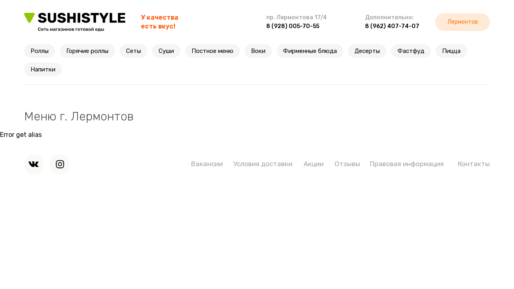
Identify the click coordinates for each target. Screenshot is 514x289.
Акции (314, 164)
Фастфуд (411, 51)
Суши (166, 51)
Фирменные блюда (310, 51)
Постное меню (212, 51)
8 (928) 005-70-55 (292, 26)
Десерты (367, 51)
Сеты (133, 51)
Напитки (43, 69)
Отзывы (347, 164)
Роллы (40, 51)
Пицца (451, 51)
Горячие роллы (87, 51)
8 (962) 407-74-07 (392, 26)
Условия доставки (262, 164)
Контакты (474, 164)
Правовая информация (407, 164)
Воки (258, 51)
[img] (33, 164)
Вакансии (207, 164)
